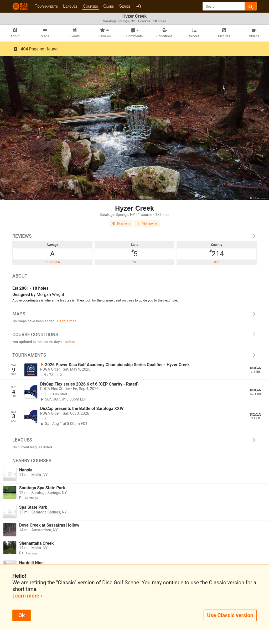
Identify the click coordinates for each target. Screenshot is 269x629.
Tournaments (46, 6)
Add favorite (147, 223)
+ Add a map (66, 321)
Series (125, 6)
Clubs (108, 6)
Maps (134, 313)
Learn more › (27, 595)
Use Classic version (230, 615)
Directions (121, 223)
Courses (90, 6)
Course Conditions (134, 334)
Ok (21, 615)
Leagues (70, 6)
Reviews (134, 236)
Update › (70, 342)
